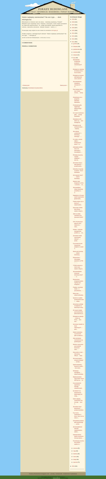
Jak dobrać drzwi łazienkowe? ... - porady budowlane (78, 408)
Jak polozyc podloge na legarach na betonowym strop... (78, 305)
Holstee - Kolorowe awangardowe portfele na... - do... (78, 231)
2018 (73, 22)
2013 (73, 36)
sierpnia (75, 55)
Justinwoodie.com (56, 477)
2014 (73, 33)
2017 (73, 24)
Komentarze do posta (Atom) (35, 88)
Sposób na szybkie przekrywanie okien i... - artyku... (78, 299)
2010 (73, 466)
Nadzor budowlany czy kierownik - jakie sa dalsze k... (78, 333)
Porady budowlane (53, 9)
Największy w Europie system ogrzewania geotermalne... (78, 197)
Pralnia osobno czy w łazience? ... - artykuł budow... (78, 203)
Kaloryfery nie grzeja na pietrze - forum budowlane (78, 170)
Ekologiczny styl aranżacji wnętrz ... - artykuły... (78, 127)
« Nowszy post (25, 85)
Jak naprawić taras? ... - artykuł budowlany (78, 177)
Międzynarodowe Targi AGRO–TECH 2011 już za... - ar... (78, 378)
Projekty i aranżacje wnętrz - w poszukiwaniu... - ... (78, 289)
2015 (73, 30)
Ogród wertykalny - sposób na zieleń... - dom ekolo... (78, 366)
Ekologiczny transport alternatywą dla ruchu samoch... (78, 77)
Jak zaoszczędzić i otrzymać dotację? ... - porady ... (78, 360)
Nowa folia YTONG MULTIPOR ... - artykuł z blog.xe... (78, 209)
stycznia (75, 462)
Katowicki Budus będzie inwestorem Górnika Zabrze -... (78, 436)
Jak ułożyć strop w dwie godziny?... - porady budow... (78, 164)
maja (74, 451)
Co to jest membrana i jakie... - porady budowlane (78, 114)
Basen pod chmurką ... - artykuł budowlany (78, 253)
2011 (73, 41)
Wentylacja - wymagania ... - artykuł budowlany (78, 372)
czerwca (75, 448)
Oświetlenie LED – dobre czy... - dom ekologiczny (78, 120)
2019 (73, 19)
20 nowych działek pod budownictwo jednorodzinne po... (78, 312)
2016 (73, 27)
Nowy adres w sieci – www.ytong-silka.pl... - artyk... (78, 354)
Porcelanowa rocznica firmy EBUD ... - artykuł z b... (78, 442)
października (76, 49)
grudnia (75, 43)
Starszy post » (63, 85)
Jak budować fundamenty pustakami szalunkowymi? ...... (77, 63)
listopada (75, 46)
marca (75, 456)
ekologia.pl (54, 30)
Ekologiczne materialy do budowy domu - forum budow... (78, 71)
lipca (74, 57)
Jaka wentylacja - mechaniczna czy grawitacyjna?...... (78, 340)
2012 (73, 39)
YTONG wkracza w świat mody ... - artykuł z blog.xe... (78, 267)
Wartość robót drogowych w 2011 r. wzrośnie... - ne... (78, 183)
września (75, 52)
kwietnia (75, 453)
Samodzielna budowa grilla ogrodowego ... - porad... (78, 422)
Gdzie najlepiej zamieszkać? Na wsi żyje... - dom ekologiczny (41, 18)
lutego (75, 459)
